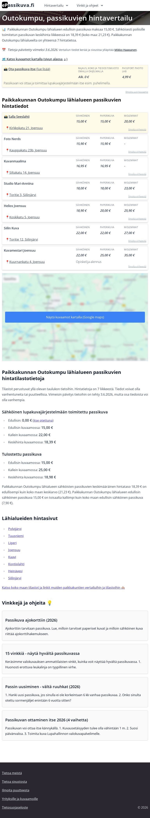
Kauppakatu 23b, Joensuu (28, 150)
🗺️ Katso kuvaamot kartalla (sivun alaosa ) (34, 59)
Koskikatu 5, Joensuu (24, 217)
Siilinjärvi (14, 578)
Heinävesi (15, 571)
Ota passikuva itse (29, 69)
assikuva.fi (18, 5)
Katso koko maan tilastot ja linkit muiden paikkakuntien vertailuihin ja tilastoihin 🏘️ (63, 587)
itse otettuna (43, 420)
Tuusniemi (16, 536)
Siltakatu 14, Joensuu (24, 172)
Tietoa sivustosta (14, 781)
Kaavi (12, 557)
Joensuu (14, 550)
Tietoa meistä (12, 773)
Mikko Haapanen (125, 50)
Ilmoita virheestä (137, 129)
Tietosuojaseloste (15, 807)
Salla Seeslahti (19, 116)
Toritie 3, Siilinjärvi (22, 195)
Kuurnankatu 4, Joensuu (27, 262)
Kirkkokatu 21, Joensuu (26, 128)
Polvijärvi (14, 529)
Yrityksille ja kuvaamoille (20, 799)
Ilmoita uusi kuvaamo (137, 92)
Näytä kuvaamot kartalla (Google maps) (75, 317)
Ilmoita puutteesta (15, 790)
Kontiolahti (16, 564)
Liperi (12, 543)
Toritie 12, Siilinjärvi (23, 239)
